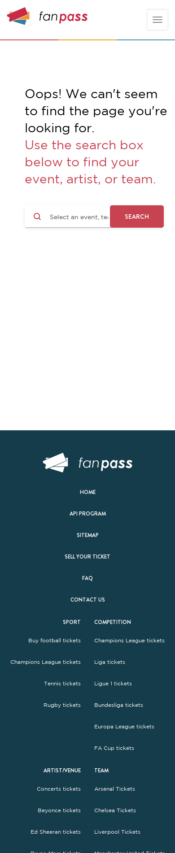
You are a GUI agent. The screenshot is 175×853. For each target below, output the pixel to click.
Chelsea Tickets (115, 810)
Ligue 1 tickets (113, 683)
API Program (88, 514)
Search (137, 216)
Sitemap (88, 535)
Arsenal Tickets (114, 789)
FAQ (87, 578)
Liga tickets (109, 662)
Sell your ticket (87, 557)
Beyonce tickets (59, 810)
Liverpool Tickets (117, 832)
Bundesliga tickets (118, 705)
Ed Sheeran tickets (56, 832)
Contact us (87, 600)
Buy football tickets (54, 640)
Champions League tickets (45, 662)
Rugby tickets (62, 705)
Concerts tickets (59, 789)
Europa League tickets (124, 726)
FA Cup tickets (114, 748)
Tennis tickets (62, 683)
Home (88, 492)
